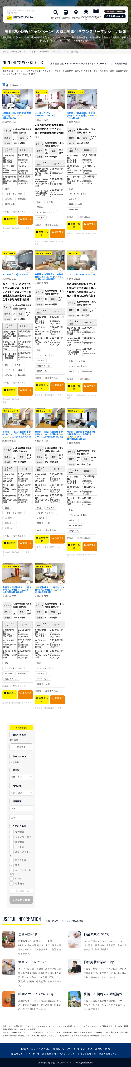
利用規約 (46, 1054)
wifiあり (19, 878)
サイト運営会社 (88, 1054)
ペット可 (19, 846)
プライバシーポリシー (65, 1054)
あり (17, 762)
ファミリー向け (23, 836)
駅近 (17, 865)
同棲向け (19, 841)
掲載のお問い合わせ (109, 1054)
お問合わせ (11, 220)
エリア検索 (56, 17)
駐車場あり (20, 883)
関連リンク (17, 1054)
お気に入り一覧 (116, 11)
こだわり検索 (86, 18)
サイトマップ (32, 1054)
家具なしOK (21, 860)
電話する (26, 218)
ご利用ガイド (96, 18)
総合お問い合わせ (115, 16)
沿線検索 (66, 17)
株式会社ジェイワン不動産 (49, 242)
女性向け (19, 831)
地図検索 (76, 17)
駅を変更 (21, 747)
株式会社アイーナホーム (16, 229)
